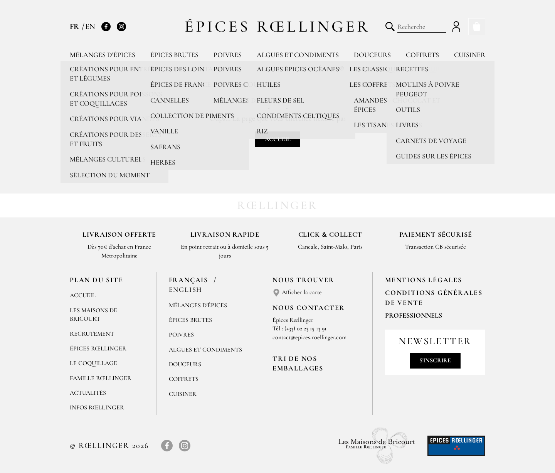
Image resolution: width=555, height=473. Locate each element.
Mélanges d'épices (102, 54)
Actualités (88, 393)
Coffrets (422, 54)
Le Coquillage (93, 363)
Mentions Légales (423, 280)
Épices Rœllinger (278, 26)
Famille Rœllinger (100, 378)
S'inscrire (435, 360)
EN (90, 26)
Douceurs (372, 54)
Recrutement (92, 334)
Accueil (278, 139)
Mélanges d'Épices (198, 305)
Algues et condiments (298, 54)
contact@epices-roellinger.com (309, 337)
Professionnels (413, 315)
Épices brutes (174, 54)
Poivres (228, 54)
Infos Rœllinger (97, 407)
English (186, 289)
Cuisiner (469, 54)
